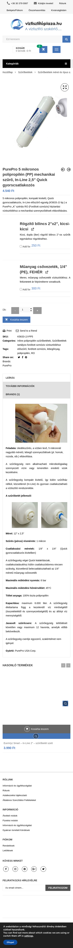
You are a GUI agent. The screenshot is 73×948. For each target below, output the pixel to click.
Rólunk (62, 3)
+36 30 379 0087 (17, 3)
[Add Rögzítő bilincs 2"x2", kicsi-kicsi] (21, 246)
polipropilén (23, 353)
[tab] (36, 378)
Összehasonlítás (37, 10)
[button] (65, 87)
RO (33, 353)
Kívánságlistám (58, 10)
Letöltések (8, 850)
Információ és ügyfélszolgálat (17, 785)
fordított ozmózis (37, 349)
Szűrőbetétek (25, 72)
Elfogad (10, 942)
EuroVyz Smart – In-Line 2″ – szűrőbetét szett (28, 743)
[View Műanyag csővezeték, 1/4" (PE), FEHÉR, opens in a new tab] (46, 272)
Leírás (10, 377)
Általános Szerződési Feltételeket (19, 800)
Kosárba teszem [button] (40, 729)
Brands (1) (13, 394)
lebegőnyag (53, 349)
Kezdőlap (8, 72)
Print (7, 331)
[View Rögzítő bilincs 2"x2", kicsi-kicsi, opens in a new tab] (32, 229)
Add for (30, 246)
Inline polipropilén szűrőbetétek (34, 340)
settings (28, 935)
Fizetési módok (10, 820)
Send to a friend (26, 331)
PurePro (7, 365)
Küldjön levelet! (43, 3)
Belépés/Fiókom (15, 10)
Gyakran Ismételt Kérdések (16, 830)
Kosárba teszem (19, 319)
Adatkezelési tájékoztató (15, 795)
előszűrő (22, 349)
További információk (20, 386)
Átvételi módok (10, 815)
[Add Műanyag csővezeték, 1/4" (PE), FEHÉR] (21, 289)
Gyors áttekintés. (65, 703)
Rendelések (9, 845)
